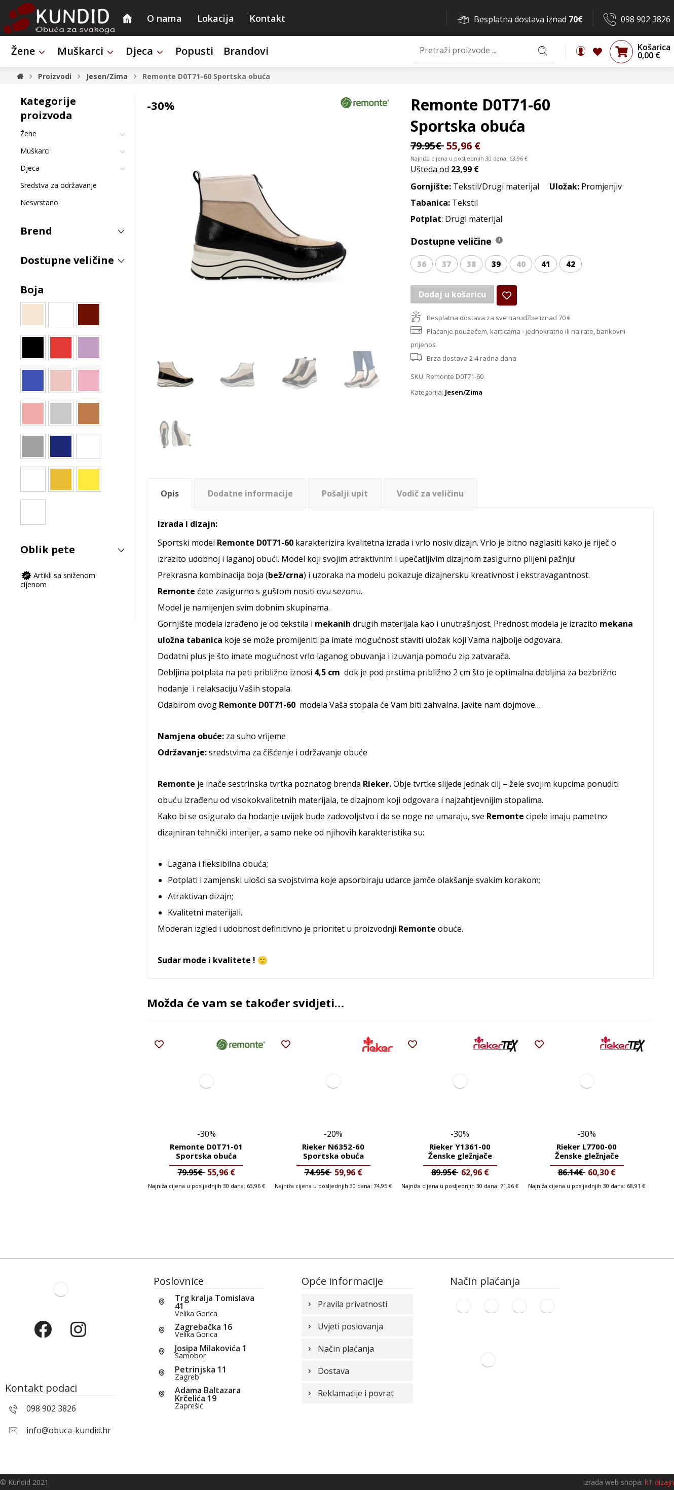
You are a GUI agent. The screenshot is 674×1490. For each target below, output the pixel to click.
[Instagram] (78, 1338)
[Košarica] (621, 51)
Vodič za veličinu (430, 493)
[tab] (169, 493)
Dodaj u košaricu (452, 294)
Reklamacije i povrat (350, 1393)
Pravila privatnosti (346, 1304)
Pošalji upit (345, 493)
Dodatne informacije (250, 493)
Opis (170, 493)
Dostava (327, 1371)
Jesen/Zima (463, 392)
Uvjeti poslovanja (344, 1326)
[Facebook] (43, 1338)
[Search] (542, 50)
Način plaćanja (340, 1348)
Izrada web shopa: (613, 1482)
